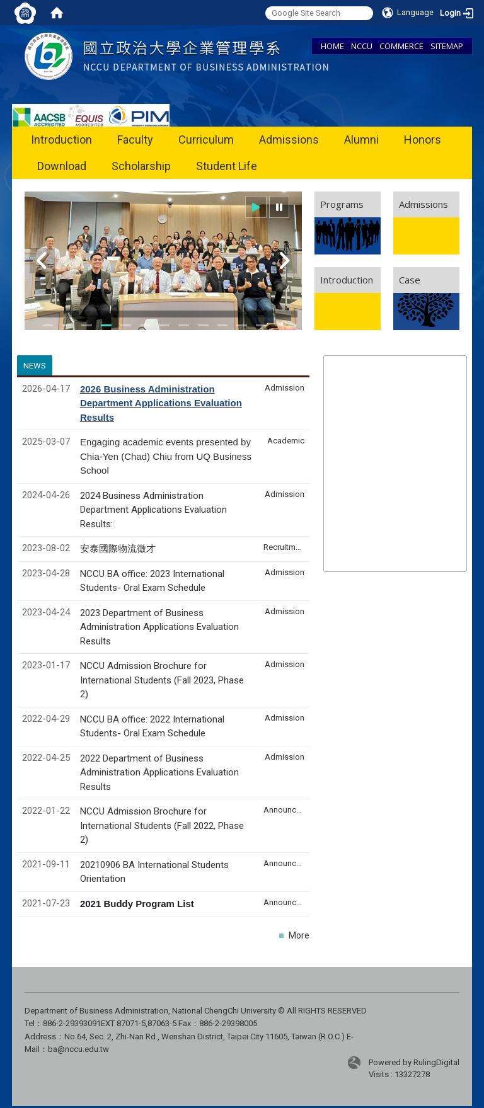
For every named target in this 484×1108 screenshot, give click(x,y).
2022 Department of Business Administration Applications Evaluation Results (159, 772)
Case (409, 279)
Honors (422, 139)
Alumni (361, 139)
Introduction (61, 139)
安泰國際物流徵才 (119, 548)
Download (61, 166)
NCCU (361, 46)
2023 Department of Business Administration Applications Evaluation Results (159, 627)
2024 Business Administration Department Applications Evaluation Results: (153, 510)
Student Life (226, 166)
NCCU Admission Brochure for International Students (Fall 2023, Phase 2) (162, 680)
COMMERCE (401, 46)
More (299, 935)
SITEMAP (446, 46)
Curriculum (206, 139)
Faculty (135, 139)
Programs (342, 204)
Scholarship (141, 166)
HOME (332, 46)
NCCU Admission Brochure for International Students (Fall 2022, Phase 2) (162, 825)
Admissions (289, 139)
